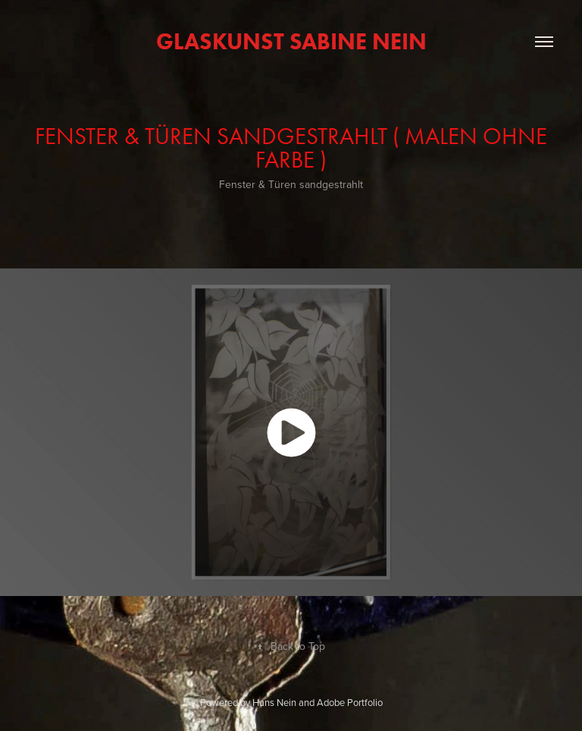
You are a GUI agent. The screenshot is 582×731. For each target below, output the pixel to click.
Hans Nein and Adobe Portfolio (317, 702)
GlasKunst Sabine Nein (291, 41)
